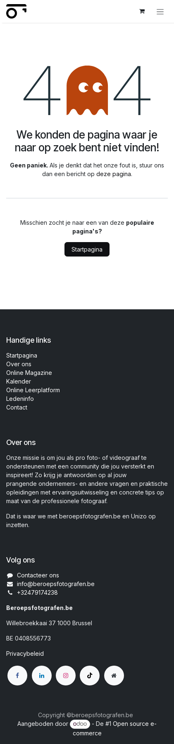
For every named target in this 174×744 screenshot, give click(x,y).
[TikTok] (90, 675)
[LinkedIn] (42, 675)
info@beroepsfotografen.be (56, 583)
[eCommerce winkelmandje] (141, 11)
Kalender (18, 381)
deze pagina (113, 173)
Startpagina (87, 249)
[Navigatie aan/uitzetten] (160, 11)
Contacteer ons (38, 575)
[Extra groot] (114, 675)
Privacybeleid (25, 653)
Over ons (18, 363)
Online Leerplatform (33, 389)
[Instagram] (66, 675)
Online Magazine (29, 372)
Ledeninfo (20, 398)
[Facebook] (17, 675)
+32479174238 (37, 592)
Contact (16, 407)
